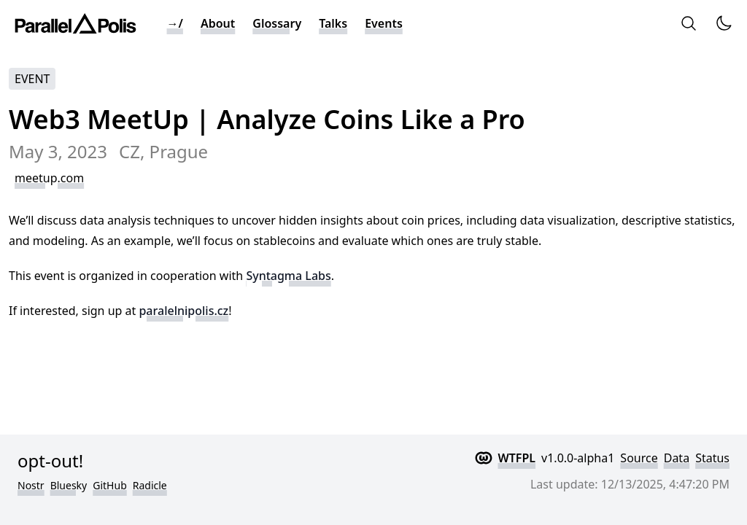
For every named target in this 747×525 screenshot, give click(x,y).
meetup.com (49, 178)
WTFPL (517, 458)
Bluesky (69, 485)
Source (638, 458)
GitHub (110, 485)
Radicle (150, 485)
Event (32, 79)
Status (712, 458)
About (218, 23)
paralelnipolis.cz (183, 311)
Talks (333, 23)
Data (676, 458)
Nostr (31, 485)
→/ (175, 23)
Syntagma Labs (288, 276)
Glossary (276, 23)
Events (384, 23)
